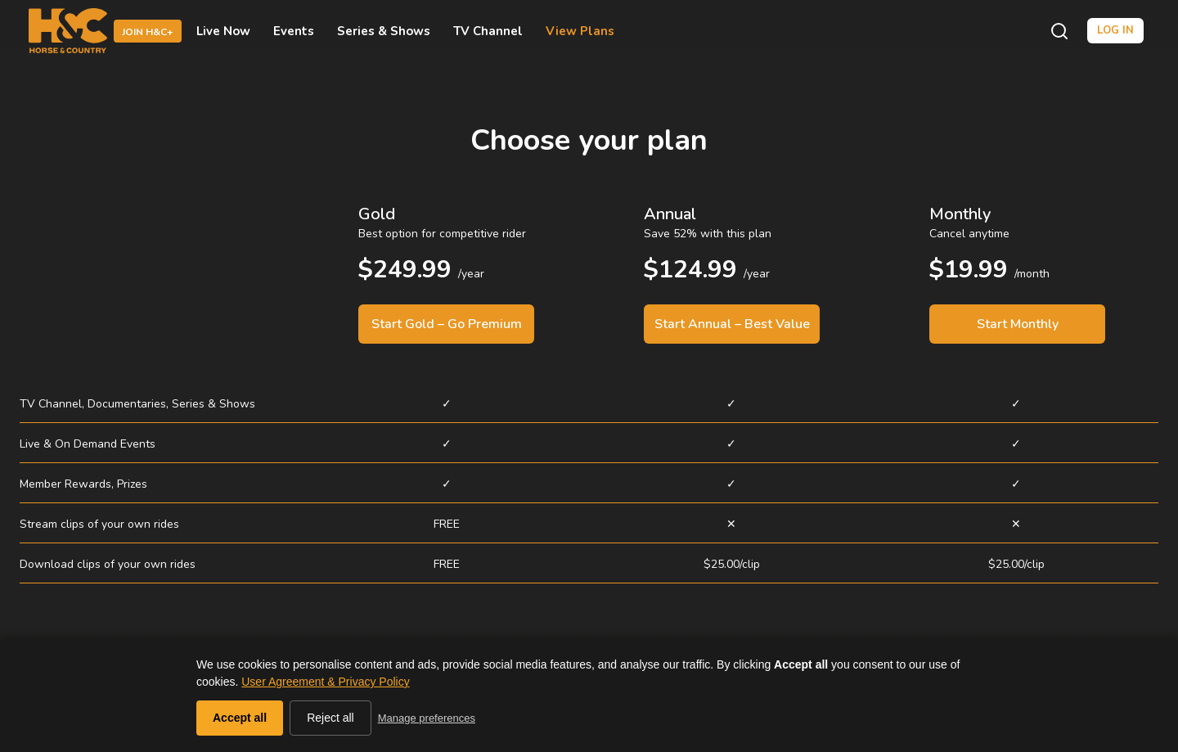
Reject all (330, 717)
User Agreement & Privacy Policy (325, 681)
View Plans (580, 31)
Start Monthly (1018, 324)
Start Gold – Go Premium (446, 324)
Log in (1115, 30)
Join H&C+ (147, 31)
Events (293, 31)
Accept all (240, 717)
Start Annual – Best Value (732, 324)
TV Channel (488, 31)
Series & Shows (383, 31)
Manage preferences (426, 718)
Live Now (223, 31)
